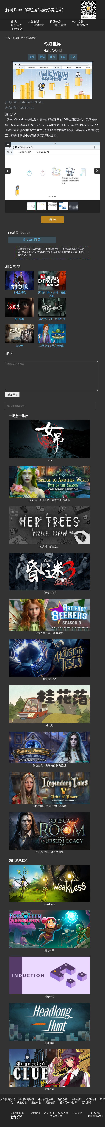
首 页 (14, 21)
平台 (62, 56)
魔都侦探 (50, 1102)
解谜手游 (55, 21)
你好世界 (18, 37)
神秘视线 (77, 1099)
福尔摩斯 (86, 1102)
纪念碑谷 (36, 1102)
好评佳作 (16, 25)
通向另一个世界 (68, 1102)
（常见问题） (24, 233)
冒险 (31, 56)
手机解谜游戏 (26, 1099)
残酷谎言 (22, 1102)
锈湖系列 (91, 1099)
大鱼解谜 (33, 21)
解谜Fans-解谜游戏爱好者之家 (34, 9)
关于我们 (35, 1112)
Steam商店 (32, 239)
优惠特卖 (16, 28)
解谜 (42, 56)
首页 (7, 37)
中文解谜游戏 (45, 1099)
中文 (73, 56)
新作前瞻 (60, 25)
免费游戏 (82, 25)
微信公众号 (56, 1116)
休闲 (52, 56)
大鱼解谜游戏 (7, 1099)
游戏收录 (63, 1112)
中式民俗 (77, 21)
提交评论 (12, 394)
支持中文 (38, 25)
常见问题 (49, 1112)
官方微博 (77, 1112)
